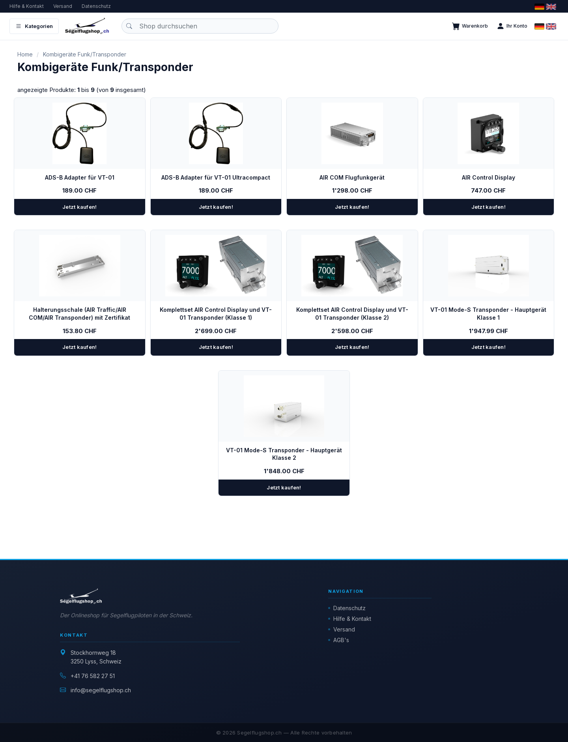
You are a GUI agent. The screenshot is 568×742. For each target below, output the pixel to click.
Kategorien (34, 26)
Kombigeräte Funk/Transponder (84, 54)
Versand (62, 6)
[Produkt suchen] (199, 26)
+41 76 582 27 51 (93, 676)
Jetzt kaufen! (79, 207)
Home (25, 54)
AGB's (341, 640)
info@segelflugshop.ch (101, 690)
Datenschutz (96, 6)
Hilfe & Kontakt (26, 6)
